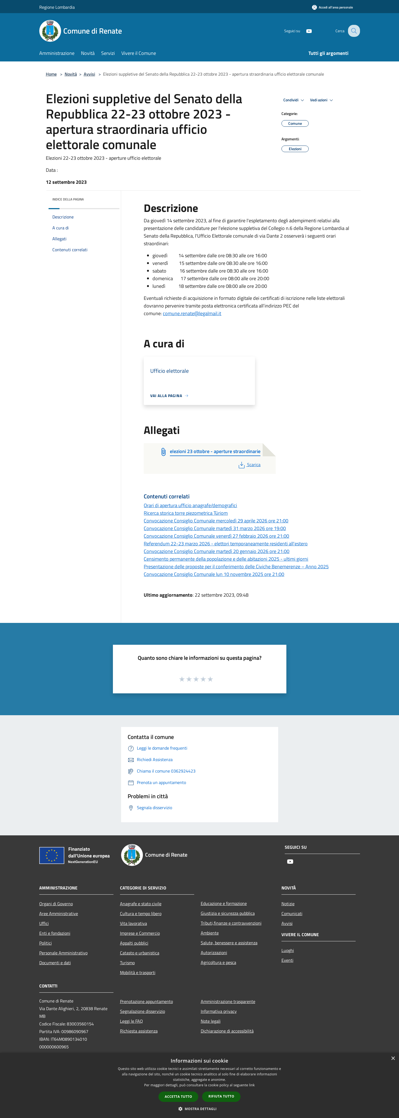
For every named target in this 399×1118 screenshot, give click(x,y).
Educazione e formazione (224, 903)
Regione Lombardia (57, 7)
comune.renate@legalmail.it (192, 313)
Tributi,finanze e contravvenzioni (231, 923)
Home (51, 74)
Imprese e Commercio (140, 933)
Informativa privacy (219, 1011)
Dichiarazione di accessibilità (227, 1031)
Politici (45, 943)
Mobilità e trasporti (137, 972)
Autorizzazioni (214, 952)
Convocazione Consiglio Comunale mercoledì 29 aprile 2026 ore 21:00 (216, 520)
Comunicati (291, 913)
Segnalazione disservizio (142, 1011)
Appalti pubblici (134, 943)
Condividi (294, 100)
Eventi (287, 960)
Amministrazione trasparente (228, 1001)
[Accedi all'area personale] (332, 7)
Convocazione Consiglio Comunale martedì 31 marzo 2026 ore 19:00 (215, 528)
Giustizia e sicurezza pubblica (228, 913)
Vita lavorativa (133, 923)
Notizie (288, 903)
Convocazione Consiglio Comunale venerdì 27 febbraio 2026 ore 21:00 (216, 536)
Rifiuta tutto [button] (221, 1096)
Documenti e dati (55, 962)
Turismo (127, 962)
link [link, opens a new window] (252, 1085)
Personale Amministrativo (63, 953)
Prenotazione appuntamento (146, 1001)
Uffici (44, 923)
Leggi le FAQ (131, 1021)
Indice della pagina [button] (68, 199)
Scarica (248, 464)
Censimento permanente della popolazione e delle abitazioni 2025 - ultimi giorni (226, 559)
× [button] (393, 1059)
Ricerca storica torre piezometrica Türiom (186, 513)
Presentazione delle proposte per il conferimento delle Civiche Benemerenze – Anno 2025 (236, 566)
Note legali (211, 1021)
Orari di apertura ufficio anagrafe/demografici (190, 505)
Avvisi (89, 74)
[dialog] (199, 1085)
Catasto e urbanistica (139, 953)
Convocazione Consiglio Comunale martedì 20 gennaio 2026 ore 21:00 (216, 551)
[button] (199, 1108)
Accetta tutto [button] (178, 1096)
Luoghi (287, 950)
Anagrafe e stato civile (140, 903)
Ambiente (210, 933)
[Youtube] (304, 30)
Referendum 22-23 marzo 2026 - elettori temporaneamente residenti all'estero (226, 543)
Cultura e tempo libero (140, 913)
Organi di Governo (56, 903)
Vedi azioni (322, 100)
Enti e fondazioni (54, 933)
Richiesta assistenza (139, 1031)
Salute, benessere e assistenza (229, 942)
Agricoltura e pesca (218, 962)
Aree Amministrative (58, 913)
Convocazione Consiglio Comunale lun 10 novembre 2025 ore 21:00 (214, 574)
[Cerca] (353, 30)
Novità (71, 74)
